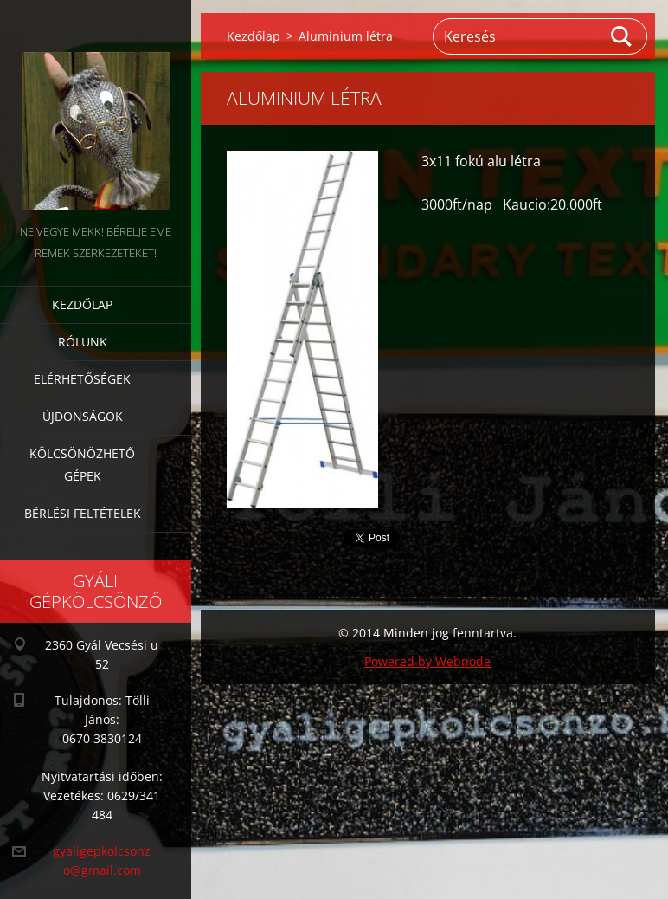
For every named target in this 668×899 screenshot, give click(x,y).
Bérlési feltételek (82, 513)
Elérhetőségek (82, 379)
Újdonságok (82, 416)
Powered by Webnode (427, 661)
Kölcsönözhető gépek (82, 464)
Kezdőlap (82, 304)
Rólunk (82, 341)
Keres (622, 36)
